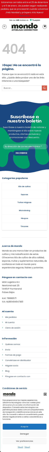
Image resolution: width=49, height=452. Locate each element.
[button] (45, 394)
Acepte (24, 426)
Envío (7, 349)
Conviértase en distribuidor (18, 360)
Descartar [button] (24, 15)
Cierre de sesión (12, 328)
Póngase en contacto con (17, 376)
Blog (7, 371)
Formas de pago (13, 355)
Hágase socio (11, 365)
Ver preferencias (24, 441)
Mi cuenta (10, 322)
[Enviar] (44, 88)
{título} (20, 447)
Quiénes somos (12, 344)
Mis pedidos (11, 317)
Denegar (24, 433)
